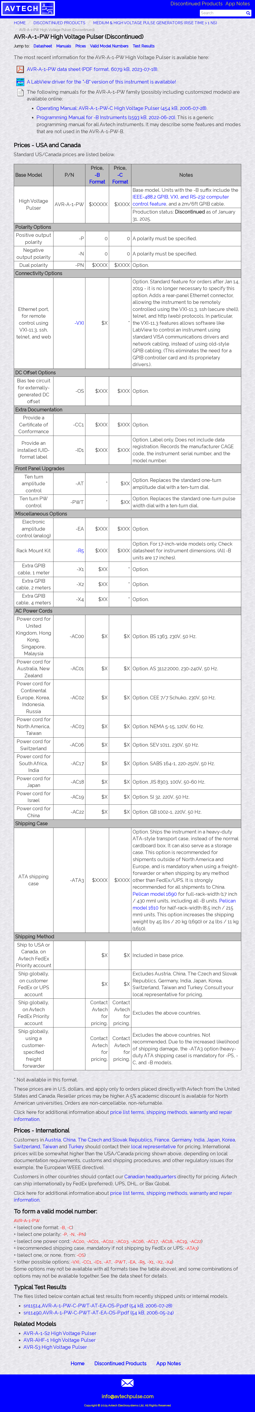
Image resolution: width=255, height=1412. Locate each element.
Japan (213, 1140)
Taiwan (50, 1147)
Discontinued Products (197, 4)
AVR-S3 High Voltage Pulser (55, 1347)
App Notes (237, 4)
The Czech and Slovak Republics (115, 1140)
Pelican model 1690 (155, 894)
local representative (153, 1147)
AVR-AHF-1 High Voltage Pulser (59, 1340)
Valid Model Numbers (109, 46)
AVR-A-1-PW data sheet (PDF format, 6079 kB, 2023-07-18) (92, 69)
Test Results (144, 46)
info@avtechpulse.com (127, 1396)
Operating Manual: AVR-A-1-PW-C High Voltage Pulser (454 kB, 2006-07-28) (121, 108)
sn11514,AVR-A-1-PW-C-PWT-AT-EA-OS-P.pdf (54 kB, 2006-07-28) (97, 1306)
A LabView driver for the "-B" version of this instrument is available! (101, 82)
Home (77, 1363)
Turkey (76, 1147)
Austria (53, 1140)
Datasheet (42, 46)
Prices (80, 46)
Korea (228, 1140)
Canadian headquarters (150, 1177)
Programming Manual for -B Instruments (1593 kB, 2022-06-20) (106, 117)
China (69, 1140)
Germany (181, 1140)
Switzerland (27, 1147)
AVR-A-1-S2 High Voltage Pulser (59, 1333)
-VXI (79, 323)
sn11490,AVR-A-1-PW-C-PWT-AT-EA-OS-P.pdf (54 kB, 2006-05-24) (98, 1313)
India (199, 1140)
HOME (20, 23)
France (161, 1140)
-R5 (80, 551)
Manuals (63, 46)
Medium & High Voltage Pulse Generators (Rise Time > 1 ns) (155, 23)
